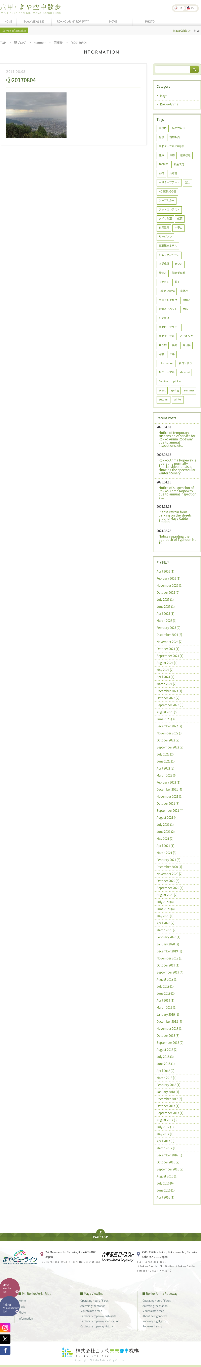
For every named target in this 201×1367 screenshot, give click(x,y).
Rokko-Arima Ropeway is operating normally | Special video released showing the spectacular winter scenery (177, 466)
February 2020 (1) (168, 937)
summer (40, 42)
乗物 (172, 155)
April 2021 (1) (165, 845)
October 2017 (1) (168, 1106)
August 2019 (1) (167, 979)
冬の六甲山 (178, 128)
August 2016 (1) (167, 1176)
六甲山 (179, 227)
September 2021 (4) (170, 810)
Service (163, 381)
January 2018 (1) (168, 1092)
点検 (161, 354)
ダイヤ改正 (165, 218)
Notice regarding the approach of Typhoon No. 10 (178, 539)
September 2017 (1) (170, 1113)
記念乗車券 (178, 272)
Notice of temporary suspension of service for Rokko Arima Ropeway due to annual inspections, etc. (177, 439)
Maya (163, 95)
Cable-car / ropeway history (96, 1326)
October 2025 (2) (168, 592)
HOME (8, 21)
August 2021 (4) (167, 817)
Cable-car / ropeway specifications (100, 1321)
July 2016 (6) (165, 1183)
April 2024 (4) (165, 677)
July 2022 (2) (165, 754)
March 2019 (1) (166, 1007)
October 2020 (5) (168, 881)
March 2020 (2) (166, 930)
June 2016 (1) (166, 1190)
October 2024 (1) (168, 648)
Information (166, 363)
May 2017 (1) (165, 1134)
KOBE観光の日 (167, 191)
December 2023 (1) (169, 691)
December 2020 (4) (169, 866)
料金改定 (179, 164)
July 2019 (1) (165, 986)
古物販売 (174, 137)
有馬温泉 (164, 227)
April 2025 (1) (165, 613)
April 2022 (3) (165, 768)
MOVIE (113, 21)
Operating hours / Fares (94, 1300)
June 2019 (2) (166, 993)
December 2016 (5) (169, 1155)
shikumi (185, 372)
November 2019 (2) (170, 958)
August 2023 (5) (167, 712)
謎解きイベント (168, 309)
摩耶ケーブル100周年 (171, 146)
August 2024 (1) (167, 662)
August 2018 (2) (167, 1049)
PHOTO (150, 21)
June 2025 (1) (166, 606)
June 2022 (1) (166, 761)
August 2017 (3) (167, 1120)
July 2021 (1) (165, 824)
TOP (3, 42)
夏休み (163, 272)
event (162, 390)
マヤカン (164, 282)
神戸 (161, 155)
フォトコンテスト (169, 209)
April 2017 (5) (165, 1141)
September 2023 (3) (170, 705)
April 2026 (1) (165, 571)
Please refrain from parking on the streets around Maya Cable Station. (175, 516)
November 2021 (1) (170, 796)
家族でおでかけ (168, 300)
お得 (161, 173)
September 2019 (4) (170, 972)
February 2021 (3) (168, 859)
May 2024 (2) (165, 670)
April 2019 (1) (165, 1000)
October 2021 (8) (168, 803)
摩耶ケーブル (166, 336)
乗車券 (173, 173)
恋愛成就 (164, 263)
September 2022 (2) (170, 747)
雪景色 (163, 128)
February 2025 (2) (168, 627)
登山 (187, 182)
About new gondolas (155, 1316)
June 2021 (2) (166, 831)
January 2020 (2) (168, 944)
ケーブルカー (166, 200)
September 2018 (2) (170, 1042)
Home (22, 1300)
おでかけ (164, 318)
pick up (177, 381)
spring (175, 390)
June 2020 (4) (166, 909)
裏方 (174, 345)
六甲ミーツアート (169, 182)
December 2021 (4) (169, 789)
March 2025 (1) (166, 620)
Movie (21, 1306)
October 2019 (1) (168, 965)
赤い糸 (179, 263)
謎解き (186, 300)
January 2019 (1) (168, 1014)
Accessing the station (93, 1306)
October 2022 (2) (168, 740)
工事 (172, 354)
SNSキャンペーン (169, 254)
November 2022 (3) (170, 733)
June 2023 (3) (166, 719)
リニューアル (166, 372)
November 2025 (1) (170, 585)
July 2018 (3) (165, 1056)
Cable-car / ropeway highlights (98, 1316)
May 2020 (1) (165, 916)
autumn (163, 399)
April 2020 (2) (165, 923)
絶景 (161, 137)
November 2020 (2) (170, 873)
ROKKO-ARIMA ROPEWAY (73, 21)
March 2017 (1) (166, 1148)
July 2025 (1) (165, 599)
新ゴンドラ (185, 363)
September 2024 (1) (170, 655)
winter (178, 399)
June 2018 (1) (166, 1063)
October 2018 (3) (168, 1035)
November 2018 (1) (170, 1028)
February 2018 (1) (168, 1084)
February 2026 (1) (168, 578)
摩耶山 (186, 309)
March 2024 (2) (166, 684)
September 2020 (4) (170, 888)
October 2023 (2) (168, 698)
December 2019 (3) (169, 951)
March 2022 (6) (166, 775)
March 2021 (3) (166, 852)
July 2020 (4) (165, 902)
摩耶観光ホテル (168, 245)
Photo (22, 1312)
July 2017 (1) (165, 1127)
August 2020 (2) (167, 895)
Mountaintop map (91, 1311)
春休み (184, 291)
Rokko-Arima (169, 104)
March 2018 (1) (166, 1077)
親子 (177, 282)
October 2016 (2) (168, 1162)
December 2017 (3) (169, 1099)
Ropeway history (152, 1326)
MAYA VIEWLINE (34, 21)
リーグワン (165, 236)
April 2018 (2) (165, 1070)
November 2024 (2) (170, 641)
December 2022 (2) (169, 726)
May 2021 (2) (165, 838)
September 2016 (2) (170, 1169)
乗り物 (163, 345)
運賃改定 (185, 155)
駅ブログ (20, 42)
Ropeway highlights (154, 1321)
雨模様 (58, 42)
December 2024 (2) (169, 634)
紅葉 (180, 218)
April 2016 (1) (165, 1197)
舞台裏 (187, 345)
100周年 (163, 164)
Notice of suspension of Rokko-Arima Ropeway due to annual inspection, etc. (178, 492)
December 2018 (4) (169, 1021)
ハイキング (186, 336)
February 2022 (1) (168, 782)
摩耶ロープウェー (169, 327)
